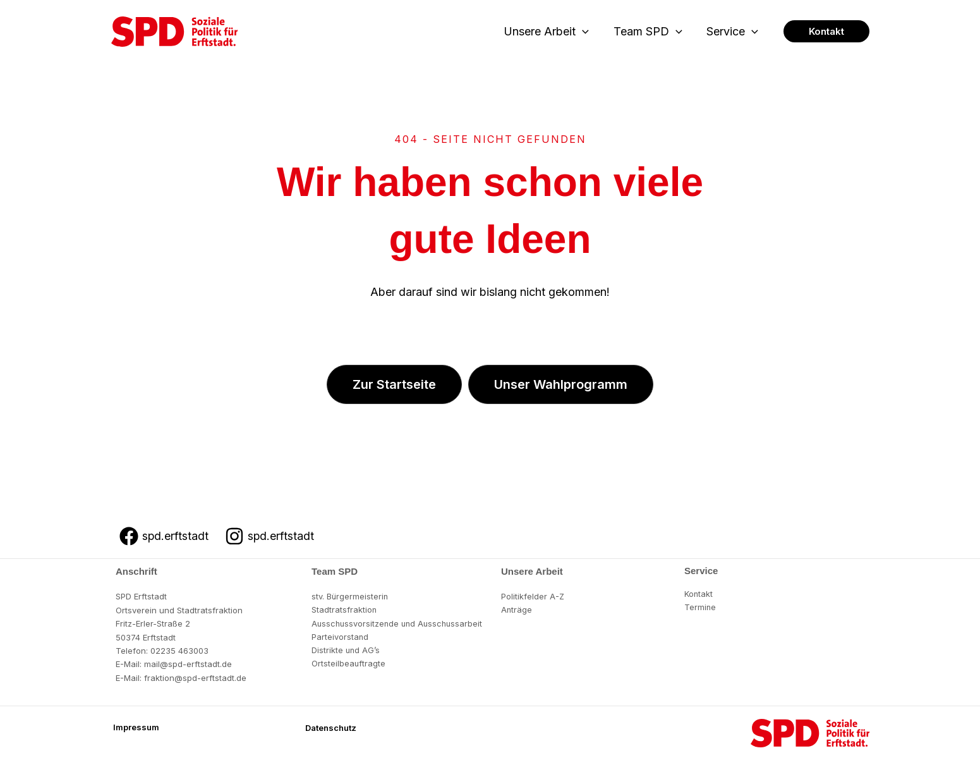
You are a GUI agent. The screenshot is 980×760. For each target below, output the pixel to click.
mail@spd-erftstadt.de (188, 664)
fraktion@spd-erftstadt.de (195, 678)
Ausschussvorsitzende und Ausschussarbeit (400, 623)
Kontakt (698, 594)
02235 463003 (179, 651)
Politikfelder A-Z (533, 596)
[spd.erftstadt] (164, 536)
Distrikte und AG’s (346, 651)
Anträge (517, 610)
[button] (586, 32)
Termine (700, 608)
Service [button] (733, 32)
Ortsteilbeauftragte (349, 664)
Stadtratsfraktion (344, 610)
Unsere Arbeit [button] (550, 32)
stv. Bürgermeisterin (350, 596)
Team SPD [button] (650, 32)
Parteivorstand (340, 637)
